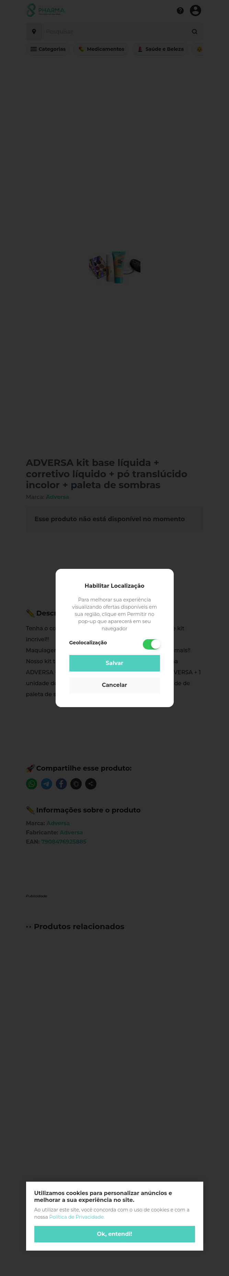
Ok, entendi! (114, 1234)
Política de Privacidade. (77, 1217)
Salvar (114, 663)
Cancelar (114, 685)
